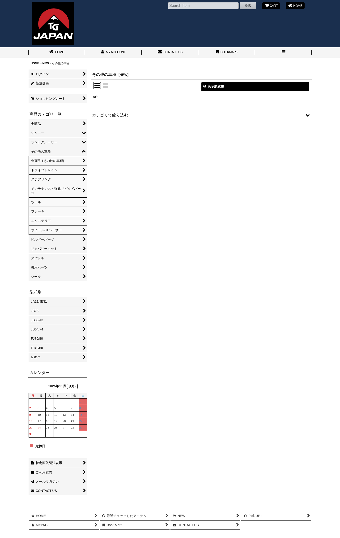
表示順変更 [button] (213, 86)
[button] (283, 52)
